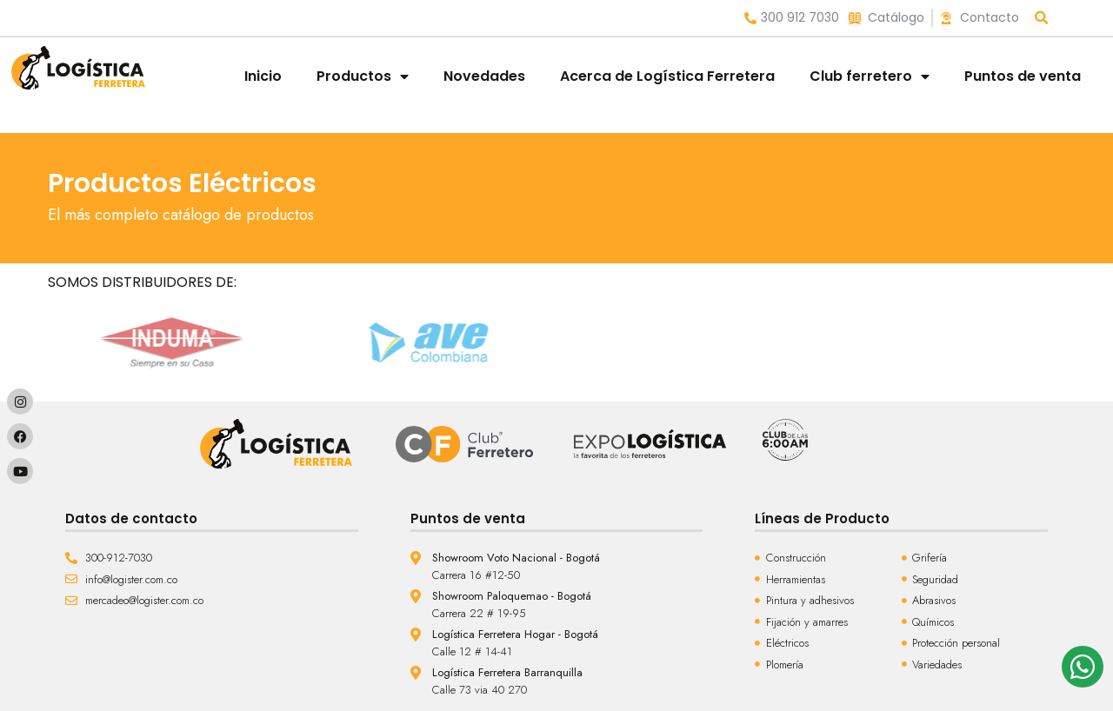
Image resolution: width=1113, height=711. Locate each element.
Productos (363, 76)
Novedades (484, 76)
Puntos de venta (1022, 76)
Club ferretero (870, 76)
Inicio (263, 76)
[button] (1042, 17)
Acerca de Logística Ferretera (667, 76)
